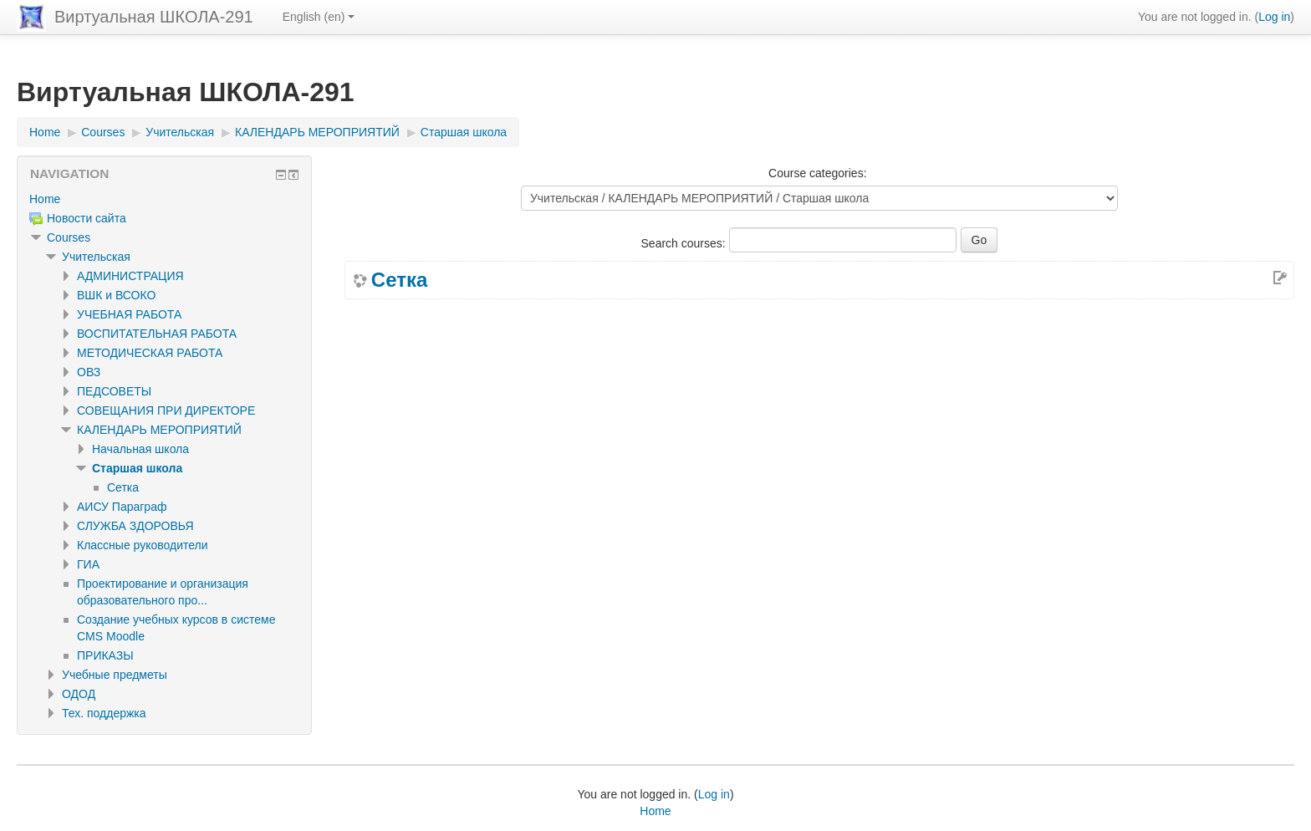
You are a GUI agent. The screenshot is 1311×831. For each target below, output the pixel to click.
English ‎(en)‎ (319, 16)
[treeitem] (164, 199)
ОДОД (78, 694)
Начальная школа (140, 449)
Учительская (96, 256)
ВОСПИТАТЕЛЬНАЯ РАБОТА (157, 333)
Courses (68, 237)
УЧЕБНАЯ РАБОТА (129, 314)
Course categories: (817, 173)
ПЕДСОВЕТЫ (114, 391)
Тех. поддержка (104, 713)
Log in (1274, 16)
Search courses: (685, 243)
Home (44, 199)
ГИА (88, 564)
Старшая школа (137, 468)
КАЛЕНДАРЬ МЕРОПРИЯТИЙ (159, 429)
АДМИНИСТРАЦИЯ (130, 276)
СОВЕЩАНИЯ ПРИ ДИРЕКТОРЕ (166, 410)
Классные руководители (142, 545)
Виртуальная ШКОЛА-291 (153, 17)
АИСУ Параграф (121, 506)
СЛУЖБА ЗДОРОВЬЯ (135, 526)
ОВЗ (88, 372)
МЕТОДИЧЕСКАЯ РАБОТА (149, 352)
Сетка (399, 280)
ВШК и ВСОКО (116, 295)
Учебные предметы (114, 674)
